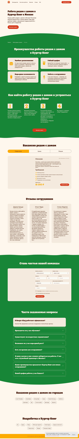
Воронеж (54, 402)
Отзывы (36, 2)
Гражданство (37, 281)
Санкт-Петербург (19, 399)
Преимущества (15, 2)
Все (17, 425)
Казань (44, 399)
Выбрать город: (55, 271)
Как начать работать (24, 2)
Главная (9, 42)
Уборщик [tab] (60, 151)
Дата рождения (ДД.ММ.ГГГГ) (58, 281)
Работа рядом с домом (17, 42)
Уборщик (38, 428)
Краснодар (47, 402)
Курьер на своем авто (58, 425)
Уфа (31, 402)
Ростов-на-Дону (38, 402)
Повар (28, 425)
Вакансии (31, 2)
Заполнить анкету (66, 2)
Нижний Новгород (52, 399)
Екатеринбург (36, 399)
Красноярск (25, 402)
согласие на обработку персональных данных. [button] (50, 291)
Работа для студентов (37, 425)
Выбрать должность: (39, 271)
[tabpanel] (39, 173)
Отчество (60, 276)
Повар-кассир (31, 428)
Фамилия (37, 276)
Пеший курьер (48, 425)
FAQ (40, 2)
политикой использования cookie (52, 435)
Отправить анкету (40, 296)
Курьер (22, 425)
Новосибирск (28, 399)
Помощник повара (47, 428)
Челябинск (61, 399)
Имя (47, 276)
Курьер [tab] (39, 151)
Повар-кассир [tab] (18, 151)
